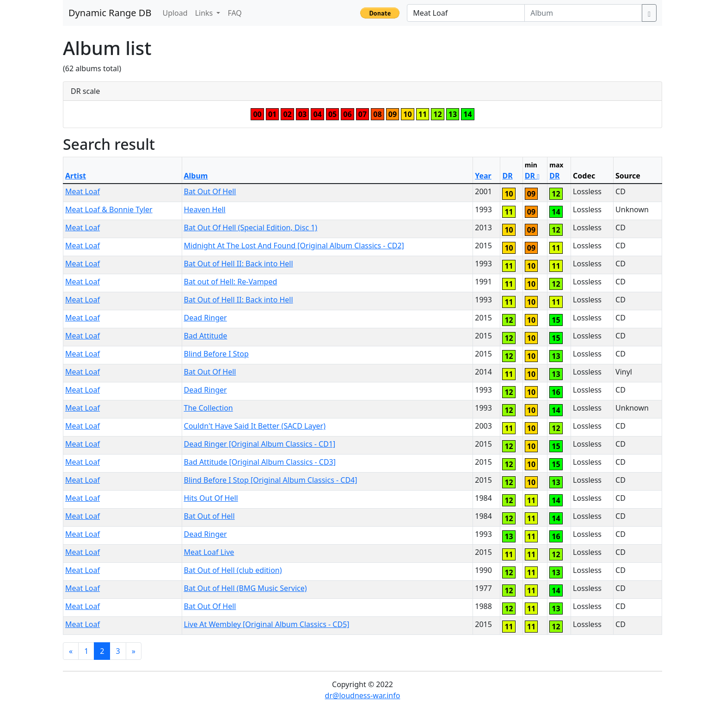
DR (507, 176)
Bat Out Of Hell (210, 191)
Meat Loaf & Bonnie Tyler (109, 209)
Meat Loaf (82, 191)
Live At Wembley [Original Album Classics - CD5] (267, 624)
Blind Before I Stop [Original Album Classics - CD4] (270, 480)
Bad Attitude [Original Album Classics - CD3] (260, 462)
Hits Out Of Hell (211, 498)
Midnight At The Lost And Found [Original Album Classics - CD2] (294, 245)
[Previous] (71, 651)
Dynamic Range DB (109, 12)
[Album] (583, 13)
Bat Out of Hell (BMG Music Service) (245, 588)
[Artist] (466, 13)
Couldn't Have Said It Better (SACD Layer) (255, 426)
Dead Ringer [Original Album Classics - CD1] (260, 444)
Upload (174, 13)
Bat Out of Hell (209, 516)
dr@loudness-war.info (362, 695)
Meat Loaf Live (209, 552)
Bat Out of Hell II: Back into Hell (238, 263)
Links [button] (205, 13)
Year (483, 176)
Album (196, 176)
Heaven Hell (205, 209)
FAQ (234, 13)
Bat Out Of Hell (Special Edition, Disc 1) (251, 227)
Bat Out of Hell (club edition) (233, 570)
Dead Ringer (205, 318)
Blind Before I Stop (216, 354)
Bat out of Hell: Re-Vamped (230, 282)
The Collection (208, 408)
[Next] (133, 651)
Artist (75, 176)
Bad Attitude (205, 336)
